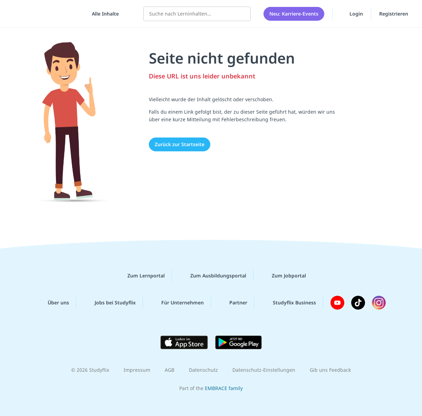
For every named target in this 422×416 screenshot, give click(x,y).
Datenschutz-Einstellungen (263, 370)
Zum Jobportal (283, 275)
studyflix (46, 13)
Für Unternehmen (177, 302)
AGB (169, 370)
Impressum (137, 370)
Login (352, 13)
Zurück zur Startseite (179, 144)
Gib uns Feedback (330, 370)
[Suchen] (242, 14)
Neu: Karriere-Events (293, 13)
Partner (232, 302)
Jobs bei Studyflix (110, 302)
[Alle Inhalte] (103, 13)
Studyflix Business (289, 302)
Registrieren (393, 13)
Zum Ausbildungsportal (212, 275)
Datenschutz (203, 370)
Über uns (53, 302)
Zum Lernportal (140, 275)
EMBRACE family (224, 388)
